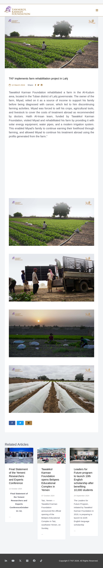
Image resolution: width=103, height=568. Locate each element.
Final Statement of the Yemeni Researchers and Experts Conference (18, 476)
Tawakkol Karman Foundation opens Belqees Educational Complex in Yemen (50, 479)
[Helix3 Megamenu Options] (97, 10)
